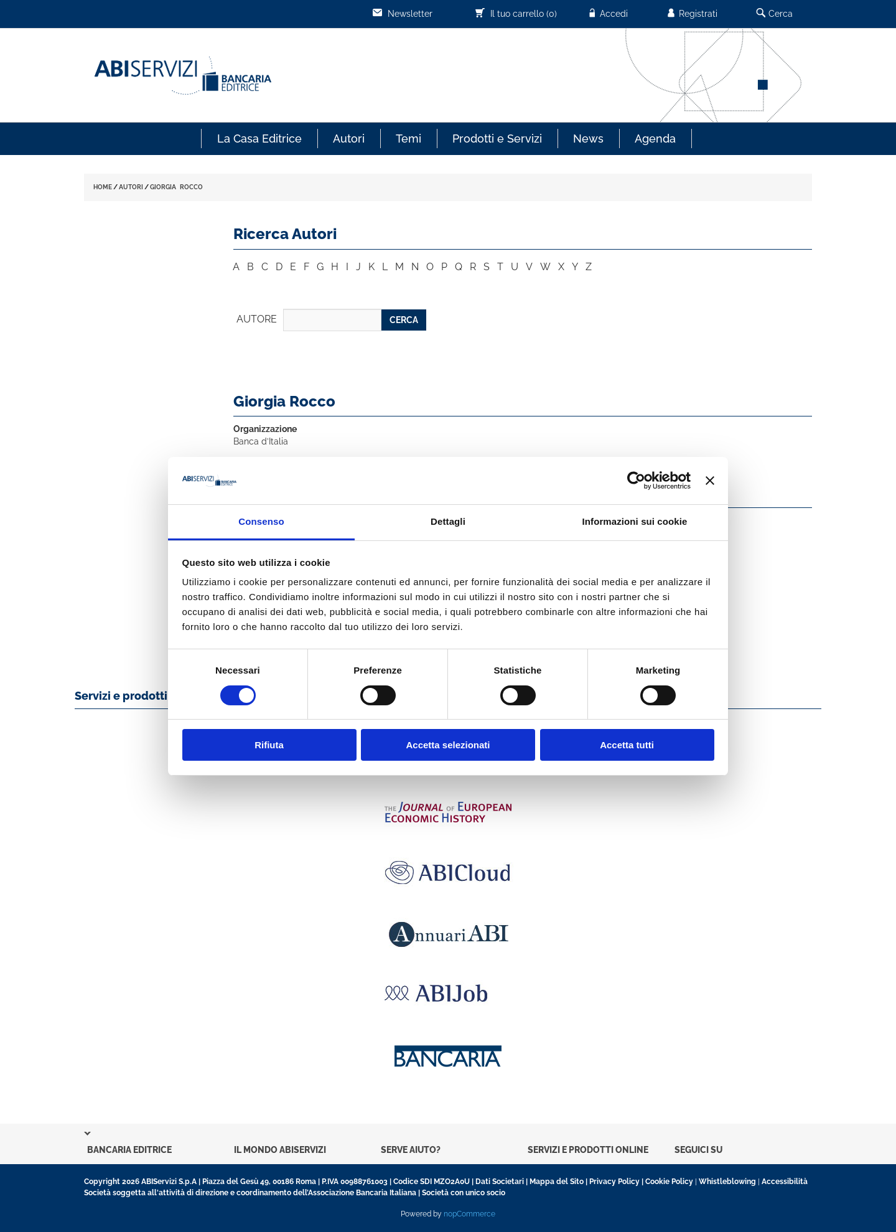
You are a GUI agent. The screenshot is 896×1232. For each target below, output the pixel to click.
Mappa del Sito (557, 1181)
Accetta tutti (627, 745)
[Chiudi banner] (710, 480)
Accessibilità (785, 1181)
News (588, 138)
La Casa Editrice (259, 138)
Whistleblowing (727, 1181)
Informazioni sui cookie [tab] (635, 521)
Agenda (655, 138)
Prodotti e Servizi (497, 138)
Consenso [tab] (261, 521)
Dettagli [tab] (448, 521)
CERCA (404, 320)
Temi (408, 138)
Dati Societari (499, 1181)
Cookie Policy (669, 1181)
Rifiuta (269, 745)
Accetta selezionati (448, 745)
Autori (349, 138)
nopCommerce (469, 1214)
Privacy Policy (614, 1181)
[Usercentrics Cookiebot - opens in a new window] (636, 480)
